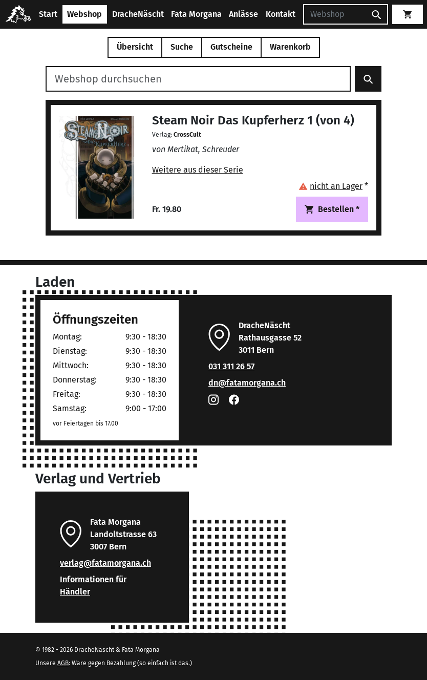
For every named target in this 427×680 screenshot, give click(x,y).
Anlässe (243, 14)
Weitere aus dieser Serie (197, 170)
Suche (181, 47)
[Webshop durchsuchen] (198, 79)
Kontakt (280, 14)
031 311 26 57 (231, 366)
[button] (333, 186)
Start (48, 14)
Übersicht (135, 47)
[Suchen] (334, 14)
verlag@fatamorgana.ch (105, 563)
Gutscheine (231, 47)
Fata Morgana (196, 14)
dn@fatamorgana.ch (247, 383)
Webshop (84, 14)
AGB (63, 663)
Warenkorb (290, 47)
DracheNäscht (138, 14)
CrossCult (187, 134)
